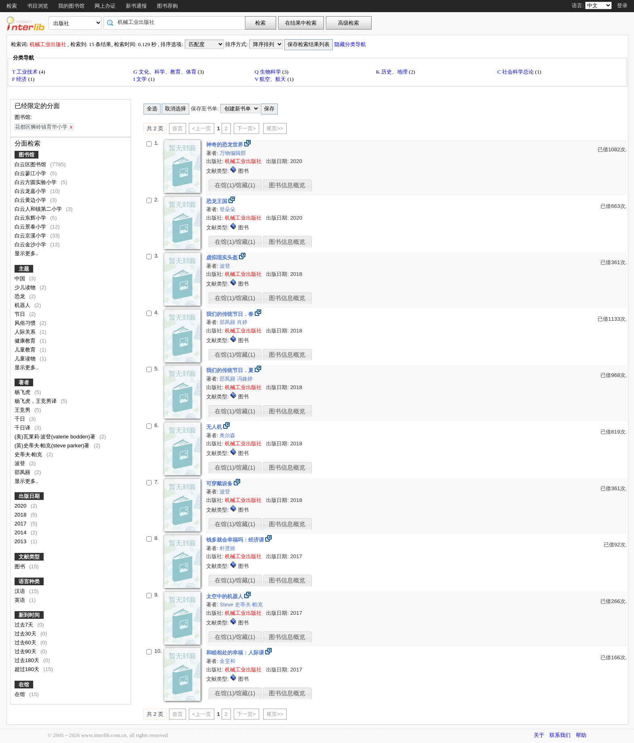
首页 (177, 128)
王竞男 (23, 410)
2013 (21, 541)
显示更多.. (26, 253)
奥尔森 (227, 435)
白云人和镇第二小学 (39, 209)
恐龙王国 (217, 201)
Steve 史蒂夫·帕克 (241, 604)
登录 (622, 5)
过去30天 (26, 634)
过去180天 (28, 660)
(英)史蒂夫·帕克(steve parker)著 (53, 445)
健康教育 (26, 341)
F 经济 (20, 79)
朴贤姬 (227, 548)
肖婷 (242, 322)
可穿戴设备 (220, 484)
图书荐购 (167, 6)
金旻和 (227, 661)
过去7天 (25, 625)
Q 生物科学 (268, 72)
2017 (21, 524)
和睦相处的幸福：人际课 (236, 653)
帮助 (581, 735)
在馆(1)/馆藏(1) (235, 185)
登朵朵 (227, 209)
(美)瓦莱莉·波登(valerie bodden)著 (56, 437)
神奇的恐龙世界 (225, 145)
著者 (24, 382)
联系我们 (560, 735)
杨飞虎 (23, 392)
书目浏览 (37, 6)
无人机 (215, 427)
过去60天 (26, 642)
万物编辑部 (233, 153)
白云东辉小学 (31, 218)
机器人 (23, 305)
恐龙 (21, 296)
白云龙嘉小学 (31, 191)
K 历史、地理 (392, 72)
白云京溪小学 (31, 236)
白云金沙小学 (31, 244)
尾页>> (274, 128)
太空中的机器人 (225, 596)
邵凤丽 (23, 472)
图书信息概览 (287, 185)
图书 (21, 566)
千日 (21, 419)
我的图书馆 (71, 6)
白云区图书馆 (31, 164)
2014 (21, 532)
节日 (21, 314)
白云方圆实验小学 (36, 182)
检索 (11, 6)
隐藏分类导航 (350, 44)
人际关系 (26, 332)
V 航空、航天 (271, 79)
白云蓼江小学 (31, 173)
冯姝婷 (245, 379)
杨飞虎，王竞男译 (36, 401)
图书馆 (26, 155)
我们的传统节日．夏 (230, 370)
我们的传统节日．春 (230, 314)
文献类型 (29, 557)
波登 (21, 463)
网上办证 (105, 6)
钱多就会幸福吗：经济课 (236, 540)
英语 (21, 600)
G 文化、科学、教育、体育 (165, 72)
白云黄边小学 (31, 200)
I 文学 (140, 79)
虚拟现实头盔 (222, 257)
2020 (21, 506)
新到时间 (29, 615)
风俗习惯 (26, 323)
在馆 (24, 685)
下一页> (246, 128)
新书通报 (136, 6)
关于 (539, 735)
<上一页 (201, 128)
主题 (24, 269)
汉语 (21, 591)
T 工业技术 (25, 72)
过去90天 (26, 651)
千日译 (23, 428)
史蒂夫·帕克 (29, 454)
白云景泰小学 (31, 227)
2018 (21, 515)
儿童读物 (26, 359)
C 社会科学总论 (516, 72)
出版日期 (29, 496)
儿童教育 (26, 350)
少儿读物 (26, 287)
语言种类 (29, 581)
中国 (21, 278)
